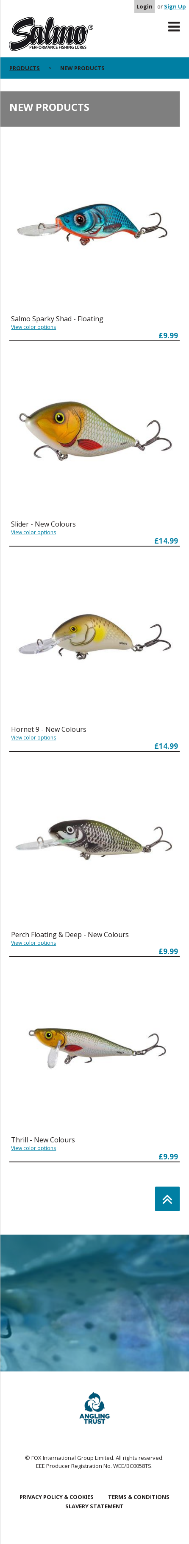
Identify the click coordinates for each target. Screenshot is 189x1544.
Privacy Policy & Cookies (56, 1497)
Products (24, 68)
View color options (33, 327)
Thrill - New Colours (43, 1140)
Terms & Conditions (139, 1497)
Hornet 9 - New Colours (48, 729)
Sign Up (175, 6)
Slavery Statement (94, 1506)
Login (144, 6)
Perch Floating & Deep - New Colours (70, 934)
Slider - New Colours (43, 524)
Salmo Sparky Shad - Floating (57, 318)
